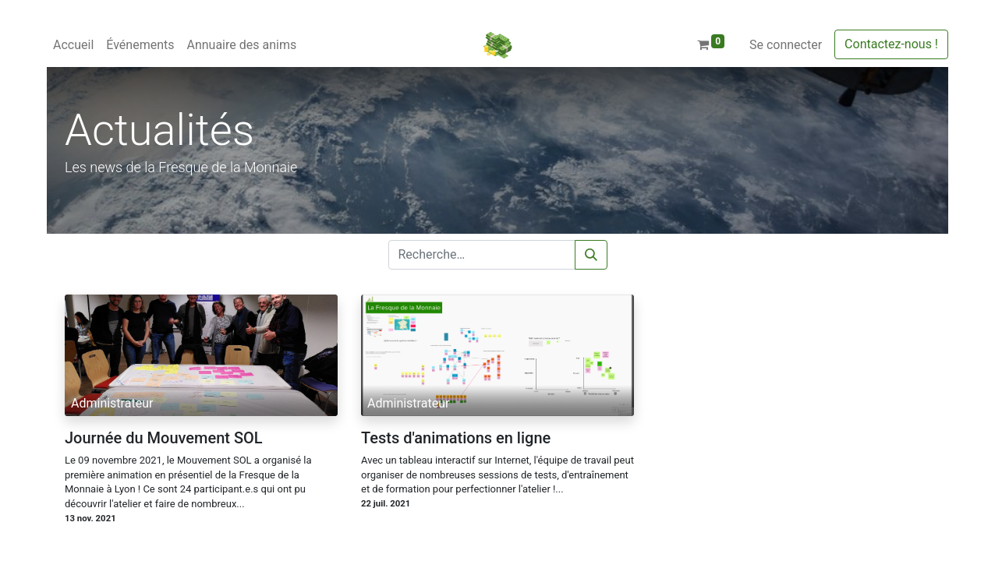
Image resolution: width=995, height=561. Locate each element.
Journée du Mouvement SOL (164, 438)
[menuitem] (73, 45)
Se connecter (785, 44)
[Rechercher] (591, 255)
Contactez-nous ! (891, 44)
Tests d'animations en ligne (456, 438)
